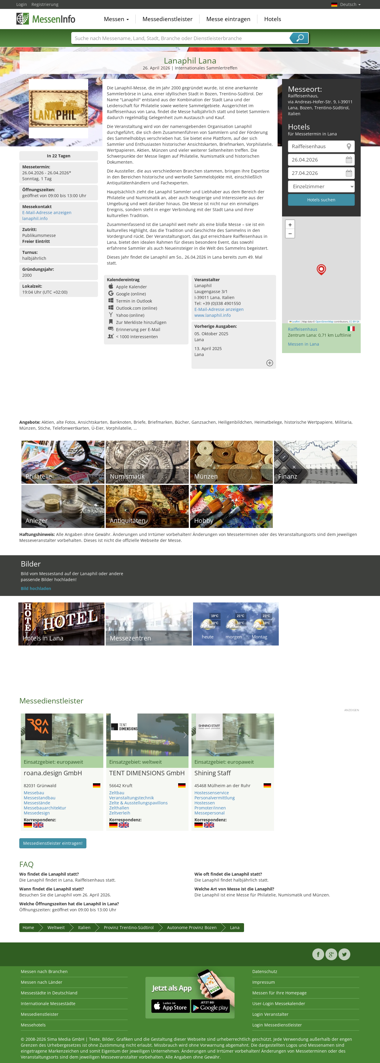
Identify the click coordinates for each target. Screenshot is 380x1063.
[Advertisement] (190, 400)
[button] (321, 270)
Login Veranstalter (270, 1014)
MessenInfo (46, 18)
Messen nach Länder (41, 982)
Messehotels (33, 1025)
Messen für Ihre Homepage (279, 993)
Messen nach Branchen (44, 971)
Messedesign (37, 813)
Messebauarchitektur (45, 808)
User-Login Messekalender (278, 1003)
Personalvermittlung (214, 798)
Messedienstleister (167, 19)
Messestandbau (40, 798)
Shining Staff (212, 773)
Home (28, 927)
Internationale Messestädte (48, 1003)
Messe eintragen (228, 19)
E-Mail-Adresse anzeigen (47, 212)
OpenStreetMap (324, 321)
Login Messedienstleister (277, 1025)
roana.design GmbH (53, 773)
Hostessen (204, 803)
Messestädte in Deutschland (49, 993)
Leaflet (294, 321)
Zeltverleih (119, 813)
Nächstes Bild (185, 734)
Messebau (34, 792)
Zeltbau (116, 792)
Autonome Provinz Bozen (192, 927)
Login (21, 4)
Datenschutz (264, 971)
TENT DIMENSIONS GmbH (147, 773)
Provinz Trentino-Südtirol (129, 927)
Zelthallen (119, 808)
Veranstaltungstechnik (131, 798)
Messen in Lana (303, 344)
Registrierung (44, 4)
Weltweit (56, 927)
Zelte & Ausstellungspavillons (138, 803)
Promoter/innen (210, 808)
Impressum (263, 982)
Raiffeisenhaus (302, 329)
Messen (116, 19)
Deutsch (350, 4)
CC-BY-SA (354, 321)
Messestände (37, 803)
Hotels (272, 19)
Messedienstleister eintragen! (53, 843)
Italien (84, 927)
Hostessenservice (211, 792)
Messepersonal (209, 813)
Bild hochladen (36, 588)
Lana (235, 927)
